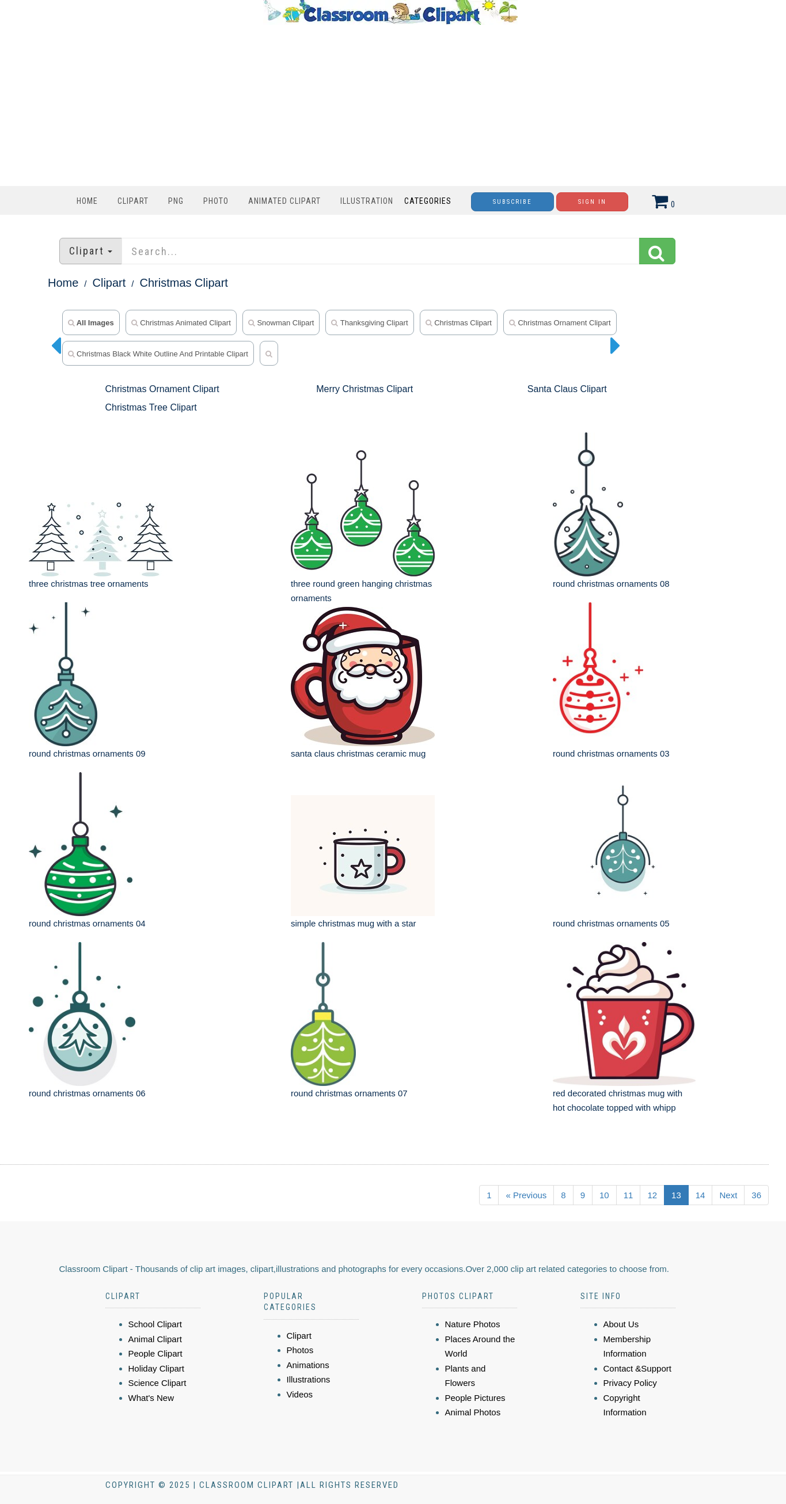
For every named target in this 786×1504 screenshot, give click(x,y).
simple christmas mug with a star (353, 923)
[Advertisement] (390, 105)
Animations (308, 1365)
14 (700, 1195)
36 (756, 1195)
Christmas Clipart (184, 282)
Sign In (592, 202)
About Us (621, 1324)
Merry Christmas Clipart (364, 389)
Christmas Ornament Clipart (560, 322)
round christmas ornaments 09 (87, 753)
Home (87, 201)
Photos (300, 1350)
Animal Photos (473, 1412)
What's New (151, 1398)
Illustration (366, 201)
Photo (216, 201)
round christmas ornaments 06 (87, 1093)
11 (628, 1195)
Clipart (133, 201)
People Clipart (155, 1353)
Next (728, 1195)
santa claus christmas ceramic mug (358, 753)
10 (604, 1195)
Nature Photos (472, 1324)
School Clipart (155, 1324)
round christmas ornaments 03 (611, 753)
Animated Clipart (284, 201)
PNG (176, 201)
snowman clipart (281, 322)
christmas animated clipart (181, 322)
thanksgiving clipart (369, 322)
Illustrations (309, 1379)
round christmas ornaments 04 (87, 923)
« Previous (526, 1195)
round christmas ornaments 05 (611, 923)
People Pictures (475, 1398)
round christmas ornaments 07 (349, 1093)
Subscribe (512, 202)
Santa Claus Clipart (567, 389)
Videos (300, 1394)
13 (676, 1195)
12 (652, 1195)
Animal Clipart (155, 1339)
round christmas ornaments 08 (611, 583)
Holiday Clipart (156, 1368)
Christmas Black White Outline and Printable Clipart (158, 354)
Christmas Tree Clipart (151, 407)
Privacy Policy (630, 1383)
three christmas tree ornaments (89, 583)
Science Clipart (157, 1383)
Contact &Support (637, 1368)
